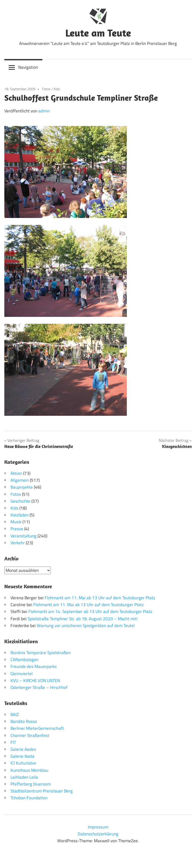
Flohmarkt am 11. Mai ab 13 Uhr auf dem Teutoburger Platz (100, 597)
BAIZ (14, 714)
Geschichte (20, 501)
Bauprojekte (21, 487)
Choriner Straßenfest (29, 735)
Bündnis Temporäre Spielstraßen (40, 652)
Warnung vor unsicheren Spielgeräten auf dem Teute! (86, 625)
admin (44, 111)
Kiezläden (19, 515)
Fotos (46, 88)
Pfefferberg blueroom (30, 784)
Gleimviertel (21, 673)
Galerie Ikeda (22, 756)
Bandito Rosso (23, 721)
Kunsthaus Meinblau (29, 770)
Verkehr (17, 542)
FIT (13, 742)
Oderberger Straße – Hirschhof (39, 687)
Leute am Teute (98, 32)
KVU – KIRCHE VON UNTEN (35, 680)
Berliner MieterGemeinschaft (37, 728)
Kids (57, 88)
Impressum (98, 827)
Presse (16, 528)
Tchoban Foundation (28, 797)
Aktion (16, 473)
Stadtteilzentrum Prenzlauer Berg (41, 791)
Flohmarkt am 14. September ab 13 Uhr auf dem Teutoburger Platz (90, 611)
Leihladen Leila (24, 777)
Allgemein (19, 480)
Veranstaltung (23, 536)
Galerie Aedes (23, 749)
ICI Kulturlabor (23, 763)
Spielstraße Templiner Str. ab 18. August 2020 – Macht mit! (83, 618)
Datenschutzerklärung (98, 834)
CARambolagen (24, 659)
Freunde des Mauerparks (33, 666)
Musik (15, 521)
